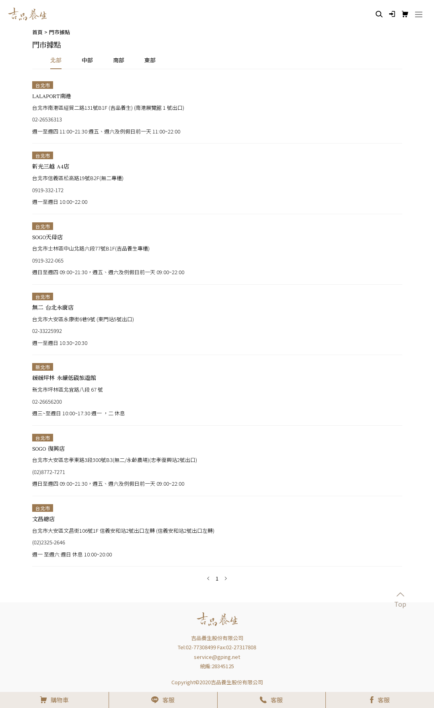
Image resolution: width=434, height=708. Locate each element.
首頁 (37, 32)
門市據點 (59, 32)
